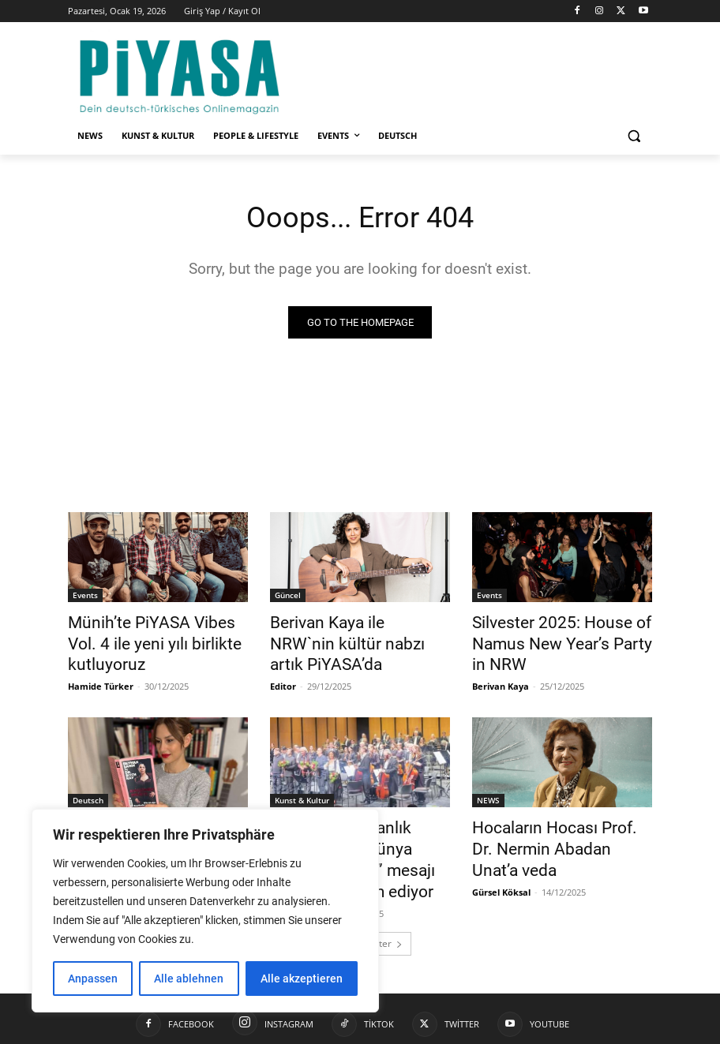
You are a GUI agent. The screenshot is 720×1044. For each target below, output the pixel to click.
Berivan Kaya (500, 677)
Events (85, 596)
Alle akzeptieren (302, 978)
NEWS (488, 791)
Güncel (288, 596)
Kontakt (484, 1029)
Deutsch (88, 791)
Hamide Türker (100, 659)
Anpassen (93, 978)
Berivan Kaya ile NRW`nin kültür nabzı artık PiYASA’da (351, 631)
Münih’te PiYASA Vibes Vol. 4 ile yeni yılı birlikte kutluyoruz (153, 631)
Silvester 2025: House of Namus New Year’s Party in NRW (551, 640)
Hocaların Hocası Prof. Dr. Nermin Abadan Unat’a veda (554, 826)
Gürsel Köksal (501, 854)
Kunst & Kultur (302, 791)
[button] (633, 136)
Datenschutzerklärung (565, 1029)
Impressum (428, 1029)
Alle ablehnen (188, 978)
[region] (205, 910)
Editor (283, 659)
